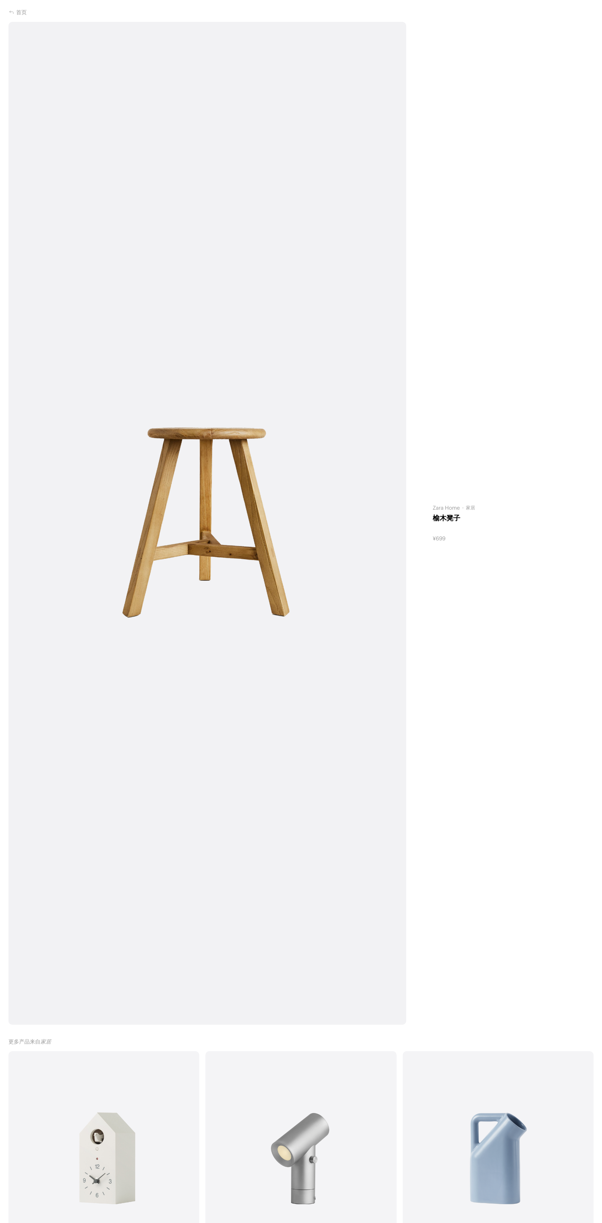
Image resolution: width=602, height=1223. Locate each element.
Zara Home (446, 508)
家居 (470, 507)
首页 (17, 12)
